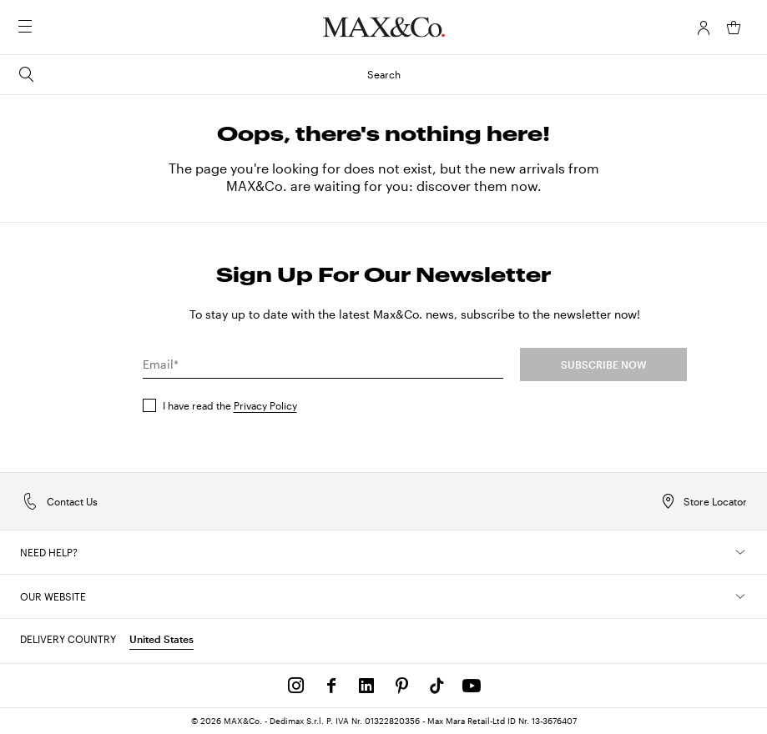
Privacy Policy (265, 405)
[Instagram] (296, 686)
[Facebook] (331, 686)
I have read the (230, 405)
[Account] (703, 27)
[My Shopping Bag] (733, 27)
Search (209, 74)
